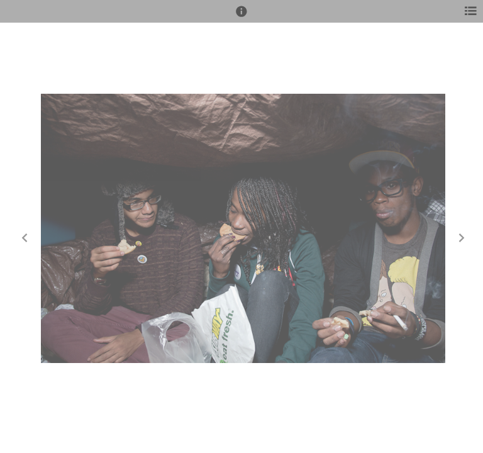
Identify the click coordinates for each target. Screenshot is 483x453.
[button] (241, 17)
